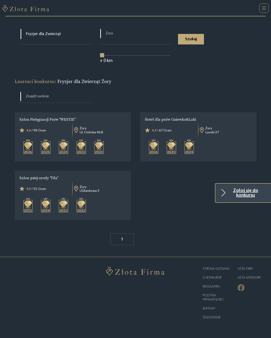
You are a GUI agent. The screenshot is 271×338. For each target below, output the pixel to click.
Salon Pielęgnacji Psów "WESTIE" (47, 119)
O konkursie (212, 277)
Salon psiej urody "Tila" (38, 177)
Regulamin (211, 286)
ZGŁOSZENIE (212, 317)
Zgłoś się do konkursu (245, 193)
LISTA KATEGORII (249, 277)
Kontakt (209, 308)
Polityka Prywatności (213, 297)
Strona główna (216, 268)
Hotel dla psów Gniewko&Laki (170, 119)
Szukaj (191, 39)
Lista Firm (245, 268)
